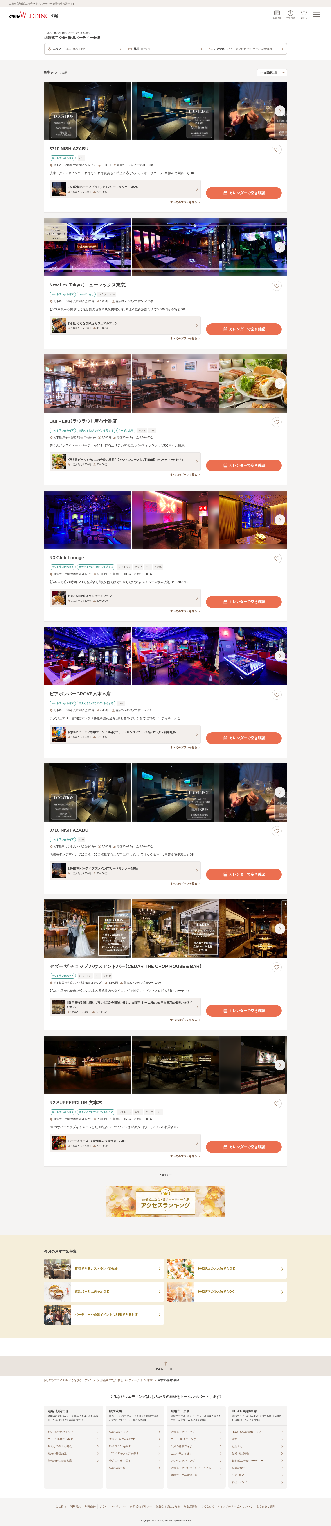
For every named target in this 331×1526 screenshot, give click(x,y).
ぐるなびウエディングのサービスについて (226, 1506)
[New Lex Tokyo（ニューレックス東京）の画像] (165, 247)
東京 (150, 1380)
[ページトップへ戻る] (165, 1366)
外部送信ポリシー (141, 1506)
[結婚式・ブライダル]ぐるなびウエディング (70, 1380)
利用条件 (90, 1506)
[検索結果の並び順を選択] (272, 72)
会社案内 (61, 1506)
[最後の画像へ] (280, 110)
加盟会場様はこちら (168, 1506)
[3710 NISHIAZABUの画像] (165, 111)
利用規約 (75, 1506)
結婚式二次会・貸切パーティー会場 (121, 1380)
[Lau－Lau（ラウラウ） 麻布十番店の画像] (165, 383)
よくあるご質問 (265, 1506)
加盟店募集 (190, 1506)
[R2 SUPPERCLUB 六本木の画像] (165, 1065)
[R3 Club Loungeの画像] (165, 519)
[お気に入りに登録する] (277, 149)
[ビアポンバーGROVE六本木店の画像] (165, 656)
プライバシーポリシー (112, 1506)
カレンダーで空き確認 (244, 193)
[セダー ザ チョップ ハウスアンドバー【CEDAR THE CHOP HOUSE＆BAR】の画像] (165, 928)
